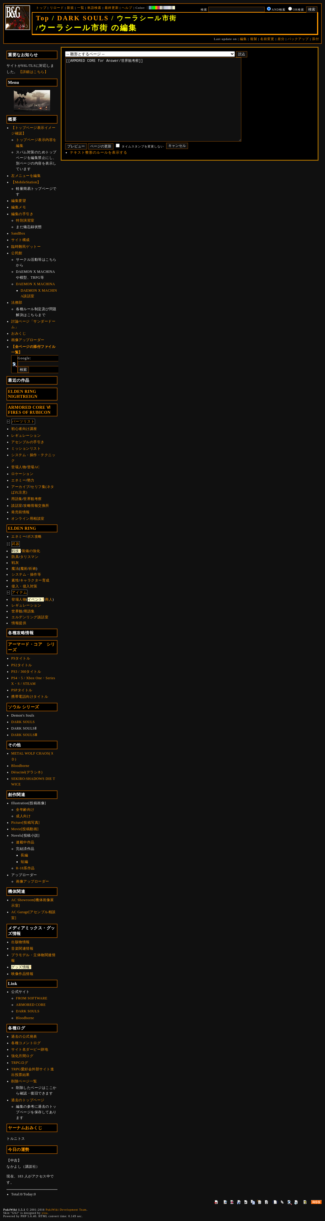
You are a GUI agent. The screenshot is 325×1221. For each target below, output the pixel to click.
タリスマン (29, 557)
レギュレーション (26, 435)
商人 (48, 599)
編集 (243, 39)
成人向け (23, 816)
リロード (57, 7)
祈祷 (32, 569)
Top (43, 18)
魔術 (24, 569)
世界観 (17, 611)
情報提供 (18, 623)
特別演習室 (25, 220)
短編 (24, 862)
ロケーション (22, 474)
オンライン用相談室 (27, 518)
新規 (70, 7)
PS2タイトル (21, 665)
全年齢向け (25, 810)
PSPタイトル (21, 690)
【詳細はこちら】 (33, 72)
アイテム (19, 592)
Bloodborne (20, 766)
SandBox (18, 233)
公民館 (16, 253)
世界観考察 (32, 499)
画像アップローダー (27, 340)
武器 (15, 544)
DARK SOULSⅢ (24, 735)
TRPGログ (19, 1063)
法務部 (16, 302)
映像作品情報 (22, 974)
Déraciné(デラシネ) (26, 772)
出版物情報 (20, 942)
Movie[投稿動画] (25, 829)
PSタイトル (20, 658)
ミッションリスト (26, 448)
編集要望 (18, 201)
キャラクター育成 (35, 580)
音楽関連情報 (22, 948)
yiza (45, 1213)
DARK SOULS (83, 18)
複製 (253, 39)
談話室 (16, 506)
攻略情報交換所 (36, 506)
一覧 (80, 7)
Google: (24, 358)
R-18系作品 (25, 868)
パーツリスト (23, 421)
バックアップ (298, 39)
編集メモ (18, 207)
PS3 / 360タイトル (26, 672)
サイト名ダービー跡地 (29, 1049)
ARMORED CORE (31, 1005)
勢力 (30, 480)
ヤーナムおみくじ (25, 1127)
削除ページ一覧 (24, 1081)
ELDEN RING (22, 528)
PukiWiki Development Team (66, 1209)
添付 (315, 39)
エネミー (18, 480)
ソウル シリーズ (23, 707)
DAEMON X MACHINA (35, 284)
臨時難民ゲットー (26, 247)
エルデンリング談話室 (29, 617)
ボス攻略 (34, 536)
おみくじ (18, 333)
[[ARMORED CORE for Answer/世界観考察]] (162, 108)
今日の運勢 (18, 1149)
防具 (15, 557)
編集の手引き (22, 214)
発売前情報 (20, 512)
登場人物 (18, 467)
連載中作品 (25, 842)
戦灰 (15, 563)
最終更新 (112, 7)
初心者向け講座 (24, 429)
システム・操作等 (26, 574)
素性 (15, 580)
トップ (41, 7)
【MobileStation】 (26, 182)
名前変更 (267, 39)
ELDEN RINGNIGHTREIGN (22, 394)
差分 (281, 39)
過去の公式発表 (24, 1036)
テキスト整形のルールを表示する (98, 170)
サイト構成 (20, 240)
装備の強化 (31, 551)
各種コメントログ (26, 1043)
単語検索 (94, 7)
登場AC (33, 467)
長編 (24, 855)
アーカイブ (20, 487)
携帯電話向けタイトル (29, 697)
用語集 (16, 499)
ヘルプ (127, 7)
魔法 (15, 569)
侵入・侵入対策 (24, 586)
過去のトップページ (27, 1100)
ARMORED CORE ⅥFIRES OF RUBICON (29, 410)
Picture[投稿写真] (25, 822)
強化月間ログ (22, 1056)
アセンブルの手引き (27, 442)
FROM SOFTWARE (31, 998)
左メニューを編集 (26, 176)
